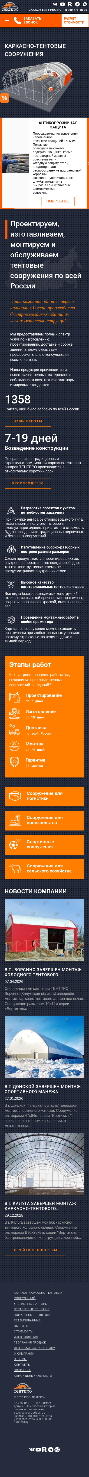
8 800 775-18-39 (76, 10)
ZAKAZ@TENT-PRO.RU (45, 10)
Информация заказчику (34, 1348)
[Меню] (7, 20)
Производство (28, 483)
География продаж (30, 1342)
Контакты (22, 1364)
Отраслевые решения (31, 1309)
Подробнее (58, 201)
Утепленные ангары (31, 1303)
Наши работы (27, 421)
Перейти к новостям (35, 1250)
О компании (24, 1353)
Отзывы (20, 1359)
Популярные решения (32, 1315)
